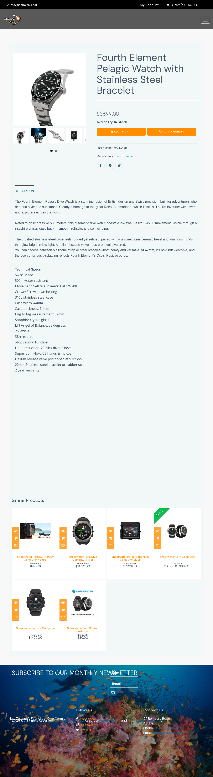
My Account (149, 5)
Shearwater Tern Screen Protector (83, 629)
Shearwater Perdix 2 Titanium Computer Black (130, 558)
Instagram (88, 724)
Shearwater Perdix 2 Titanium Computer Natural (35, 558)
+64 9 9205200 (166, 728)
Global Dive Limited (68, 720)
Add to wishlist (171, 131)
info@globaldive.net (23, 5)
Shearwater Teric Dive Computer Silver (83, 558)
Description (24, 191)
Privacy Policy (109, 720)
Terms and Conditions (144, 720)
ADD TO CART (121, 131)
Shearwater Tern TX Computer (35, 628)
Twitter (86, 730)
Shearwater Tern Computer (177, 557)
